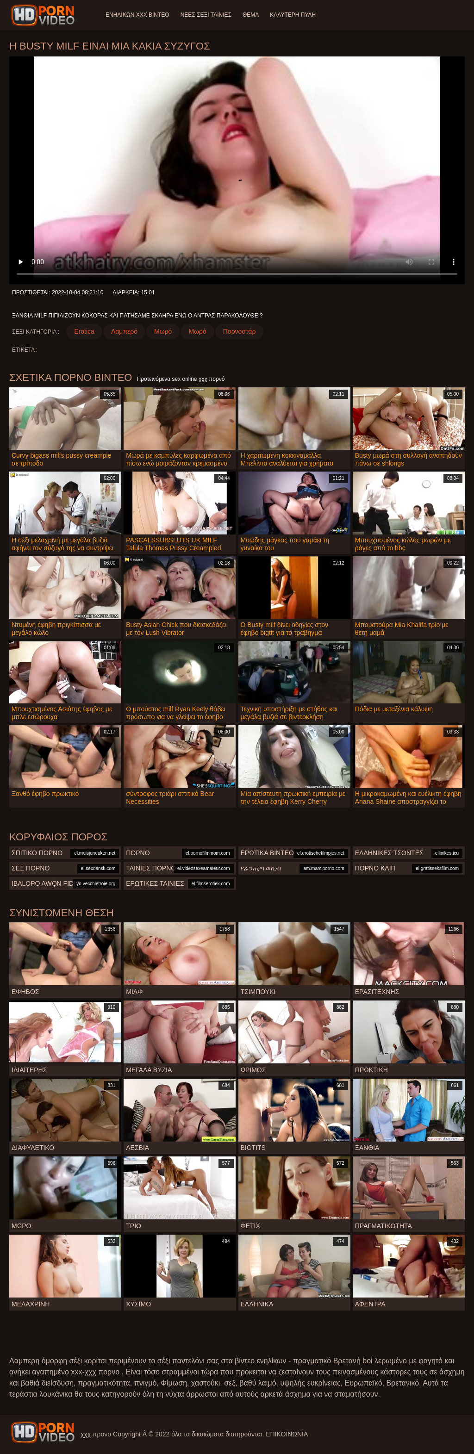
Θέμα (251, 15)
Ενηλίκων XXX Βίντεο (137, 15)
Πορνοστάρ (239, 331)
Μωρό (163, 331)
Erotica (84, 331)
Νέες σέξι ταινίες (206, 15)
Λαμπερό (124, 331)
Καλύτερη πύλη (293, 15)
